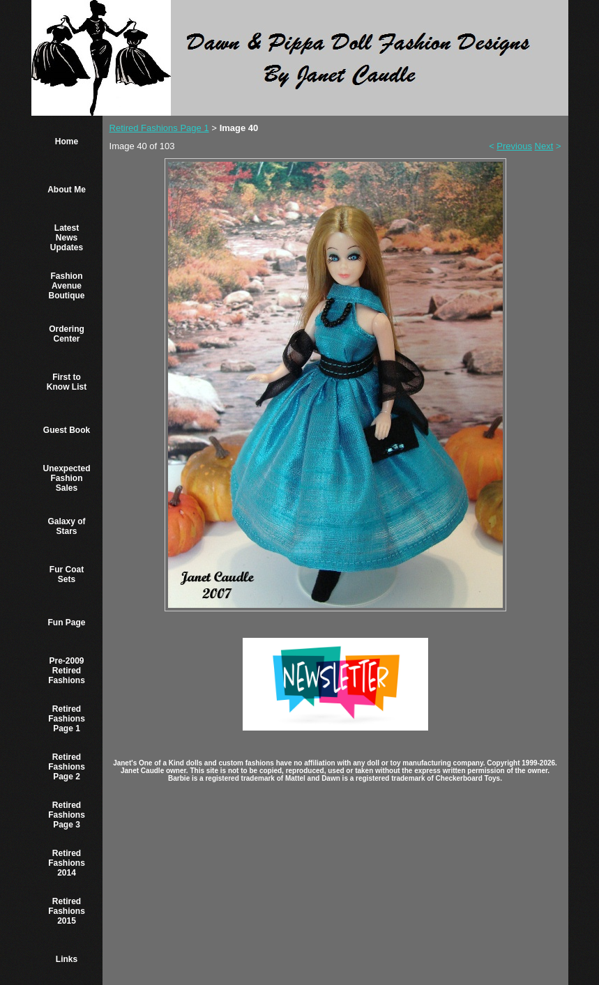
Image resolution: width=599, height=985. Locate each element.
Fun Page (67, 622)
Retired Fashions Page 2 (66, 766)
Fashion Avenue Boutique (67, 285)
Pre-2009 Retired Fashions (66, 670)
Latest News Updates (66, 237)
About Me (66, 189)
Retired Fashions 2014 (66, 863)
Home (66, 141)
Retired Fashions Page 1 (66, 718)
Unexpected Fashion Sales (67, 478)
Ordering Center (66, 334)
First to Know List (66, 382)
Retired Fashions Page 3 (66, 815)
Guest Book (66, 430)
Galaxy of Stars (67, 526)
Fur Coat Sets (67, 574)
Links (66, 959)
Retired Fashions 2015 (66, 911)
